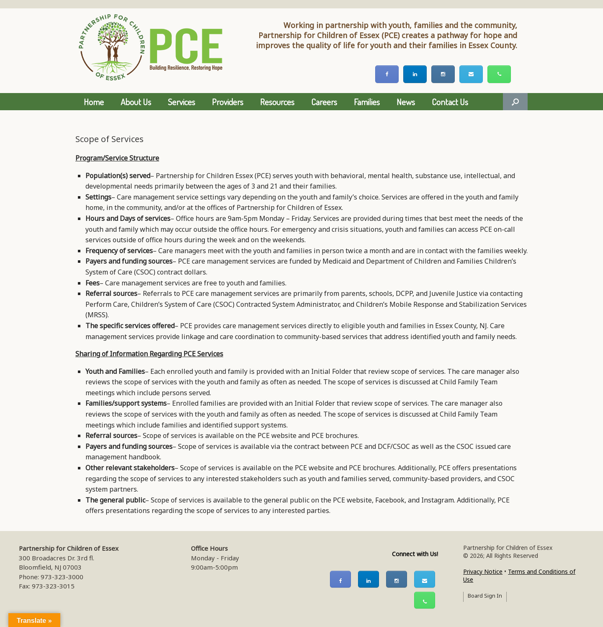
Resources (277, 101)
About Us (136, 101)
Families (367, 101)
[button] (515, 101)
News (406, 101)
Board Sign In (485, 595)
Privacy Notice (482, 571)
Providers (227, 101)
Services (181, 101)
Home (94, 101)
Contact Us (450, 101)
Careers (324, 101)
